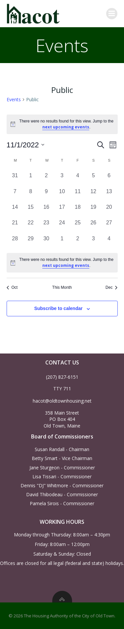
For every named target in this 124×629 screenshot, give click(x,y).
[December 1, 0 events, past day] (62, 241)
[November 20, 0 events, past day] (109, 209)
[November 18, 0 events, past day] (77, 209)
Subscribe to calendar (58, 308)
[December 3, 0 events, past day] (93, 241)
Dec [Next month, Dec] (111, 287)
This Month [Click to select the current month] (62, 287)
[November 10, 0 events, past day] (62, 194)
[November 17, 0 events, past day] (62, 209)
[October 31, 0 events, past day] (15, 178)
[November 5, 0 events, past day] (93, 178)
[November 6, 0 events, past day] (109, 178)
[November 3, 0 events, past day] (62, 178)
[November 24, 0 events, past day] (62, 225)
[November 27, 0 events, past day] (109, 225)
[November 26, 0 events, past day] (93, 225)
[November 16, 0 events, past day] (46, 209)
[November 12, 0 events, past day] (93, 194)
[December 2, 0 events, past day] (77, 241)
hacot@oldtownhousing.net (62, 401)
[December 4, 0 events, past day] (109, 241)
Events (14, 99)
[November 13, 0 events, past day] (109, 194)
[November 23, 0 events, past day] (46, 225)
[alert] (62, 263)
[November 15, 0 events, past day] (30, 209)
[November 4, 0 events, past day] (77, 178)
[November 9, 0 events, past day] (46, 194)
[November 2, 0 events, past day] (46, 178)
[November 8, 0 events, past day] (30, 194)
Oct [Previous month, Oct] (12, 287)
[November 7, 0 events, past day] (15, 194)
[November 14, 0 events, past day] (15, 209)
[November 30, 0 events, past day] (46, 241)
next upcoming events (65, 127)
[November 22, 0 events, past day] (30, 225)
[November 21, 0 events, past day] (15, 225)
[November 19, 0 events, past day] (93, 209)
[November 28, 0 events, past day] (15, 241)
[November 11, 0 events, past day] (77, 194)
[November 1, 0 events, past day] (30, 178)
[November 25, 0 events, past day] (77, 225)
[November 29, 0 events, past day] (30, 241)
